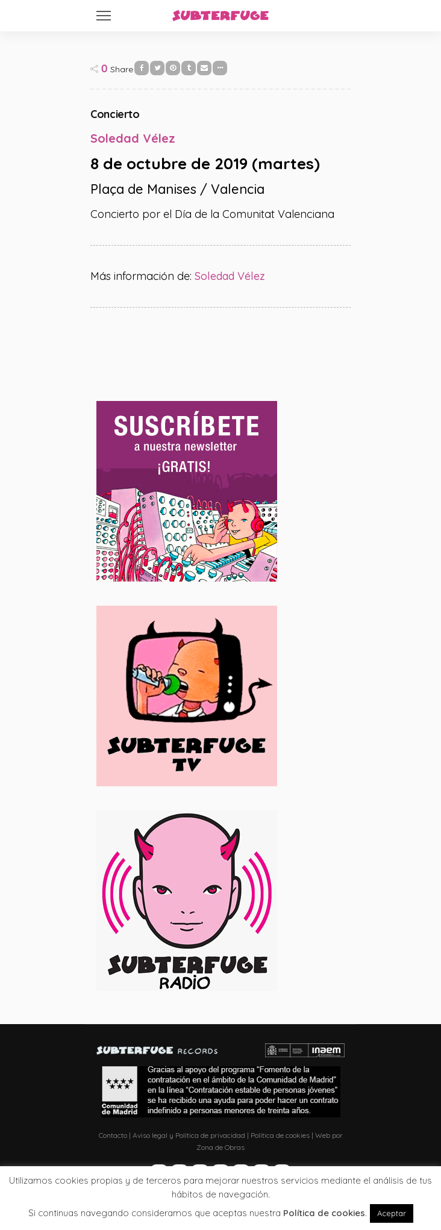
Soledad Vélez (230, 276)
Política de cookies (280, 1135)
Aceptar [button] (391, 1213)
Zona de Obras (220, 1147)
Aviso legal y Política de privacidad (189, 1135)
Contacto (113, 1135)
